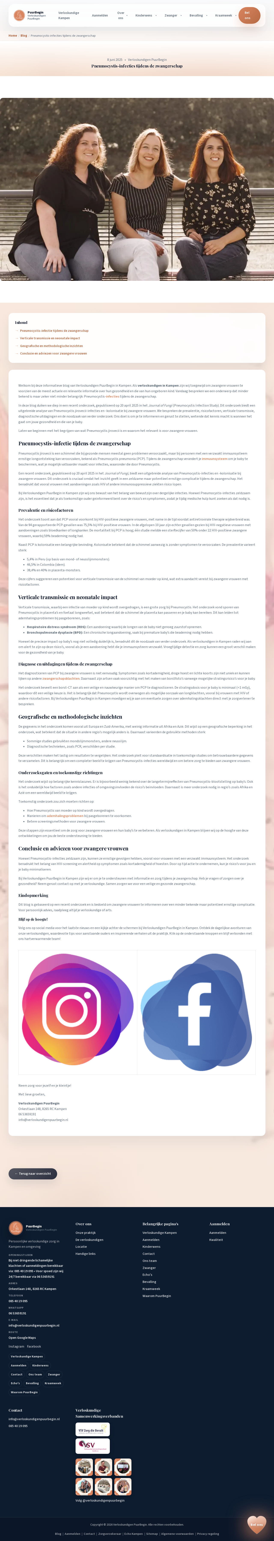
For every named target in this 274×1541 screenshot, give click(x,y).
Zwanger (171, 15)
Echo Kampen (133, 1534)
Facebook (34, 1346)
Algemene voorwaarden (177, 1534)
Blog (24, 35)
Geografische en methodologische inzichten (51, 346)
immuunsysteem (235, 453)
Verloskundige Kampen (68, 15)
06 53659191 (27, 1114)
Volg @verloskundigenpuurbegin (100, 1500)
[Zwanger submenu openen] (182, 15)
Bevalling (196, 15)
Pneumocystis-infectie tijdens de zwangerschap (54, 330)
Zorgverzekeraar (109, 1534)
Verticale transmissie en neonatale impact (50, 338)
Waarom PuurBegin (24, 1392)
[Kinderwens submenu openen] (157, 15)
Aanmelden (100, 15)
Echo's (15, 1383)
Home (13, 35)
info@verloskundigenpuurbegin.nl (43, 1120)
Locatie (81, 1246)
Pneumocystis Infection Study (196, 405)
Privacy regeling (208, 1534)
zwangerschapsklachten (61, 678)
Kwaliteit (216, 1239)
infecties (112, 396)
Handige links (85, 1253)
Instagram (16, 1346)
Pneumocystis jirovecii (103, 430)
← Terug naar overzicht (33, 1173)
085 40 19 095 (18, 1426)
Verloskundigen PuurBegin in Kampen (103, 385)
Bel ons (247, 15)
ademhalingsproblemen (36, 618)
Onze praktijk (86, 1232)
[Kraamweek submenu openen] (236, 15)
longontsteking (43, 458)
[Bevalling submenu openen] (207, 15)
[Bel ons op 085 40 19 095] (257, 1525)
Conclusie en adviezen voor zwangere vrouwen (53, 353)
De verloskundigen (89, 1239)
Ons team (35, 1374)
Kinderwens (144, 15)
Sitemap (152, 1534)
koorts (208, 673)
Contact (16, 1374)
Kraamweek (223, 15)
